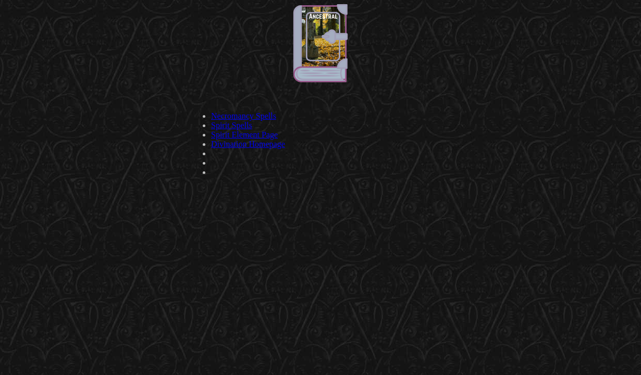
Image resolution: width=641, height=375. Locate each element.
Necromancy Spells (243, 115)
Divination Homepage (248, 144)
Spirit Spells (231, 125)
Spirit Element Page (244, 134)
